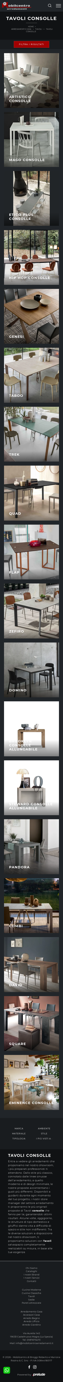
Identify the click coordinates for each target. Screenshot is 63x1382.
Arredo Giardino (31, 1324)
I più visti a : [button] (44, 1138)
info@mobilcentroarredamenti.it (34, 1343)
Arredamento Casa (21, 29)
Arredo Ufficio (31, 1321)
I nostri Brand (31, 1274)
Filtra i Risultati (31, 44)
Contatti (31, 1281)
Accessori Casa (31, 1314)
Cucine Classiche (31, 1293)
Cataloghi (31, 1271)
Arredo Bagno (31, 1318)
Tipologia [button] (19, 1138)
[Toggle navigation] (58, 6)
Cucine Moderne (31, 1289)
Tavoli (38, 29)
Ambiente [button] (44, 1128)
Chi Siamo (31, 1268)
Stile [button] (44, 1133)
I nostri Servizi (31, 1277)
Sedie (31, 1299)
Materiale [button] (19, 1133)
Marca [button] (19, 1128)
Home (31, 27)
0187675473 (33, 1339)
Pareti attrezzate (31, 1302)
